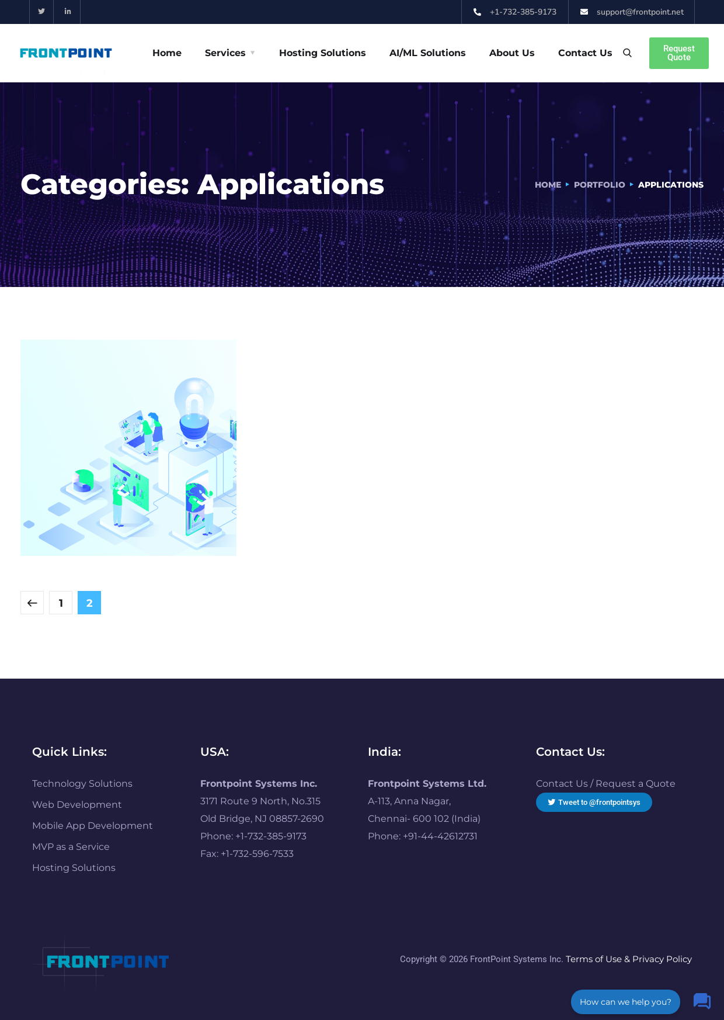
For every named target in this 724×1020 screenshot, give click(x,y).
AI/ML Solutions (427, 52)
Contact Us (585, 52)
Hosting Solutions (322, 52)
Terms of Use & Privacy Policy (629, 958)
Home (167, 52)
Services (225, 52)
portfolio (599, 184)
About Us (512, 52)
